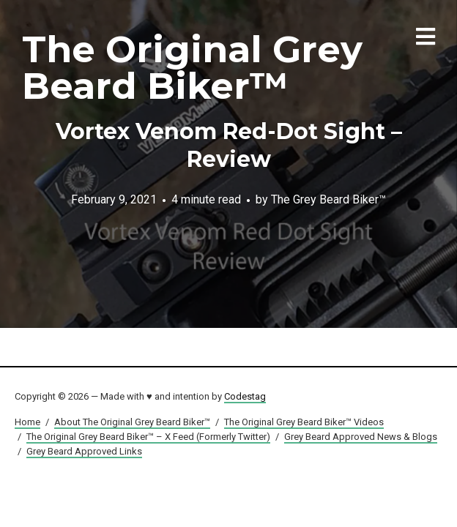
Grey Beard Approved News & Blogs (360, 436)
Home (27, 421)
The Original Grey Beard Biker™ (192, 67)
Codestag (245, 396)
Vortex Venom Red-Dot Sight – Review (229, 145)
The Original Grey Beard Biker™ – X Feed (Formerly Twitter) (148, 436)
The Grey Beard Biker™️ (328, 199)
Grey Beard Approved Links (84, 451)
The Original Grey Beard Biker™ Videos (304, 421)
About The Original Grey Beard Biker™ (132, 421)
